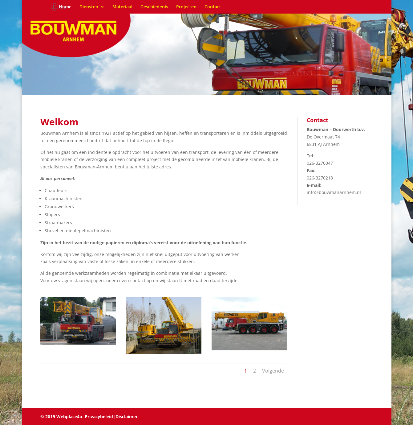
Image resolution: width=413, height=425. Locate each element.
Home (65, 7)
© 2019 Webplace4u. (61, 416)
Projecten (186, 7)
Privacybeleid (98, 416)
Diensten (88, 7)
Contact (212, 7)
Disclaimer (126, 416)
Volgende (273, 370)
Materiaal (122, 7)
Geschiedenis (154, 7)
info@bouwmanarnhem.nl (334, 192)
